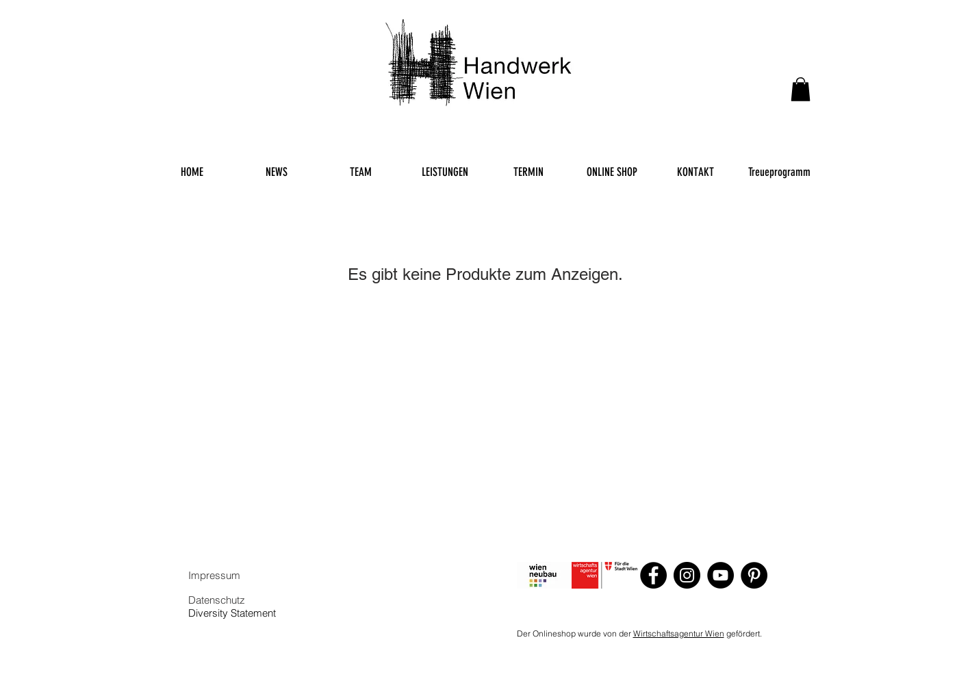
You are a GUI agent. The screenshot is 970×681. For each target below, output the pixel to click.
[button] (801, 89)
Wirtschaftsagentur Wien (678, 633)
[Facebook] (653, 575)
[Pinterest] (754, 575)
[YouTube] (720, 575)
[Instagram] (687, 575)
